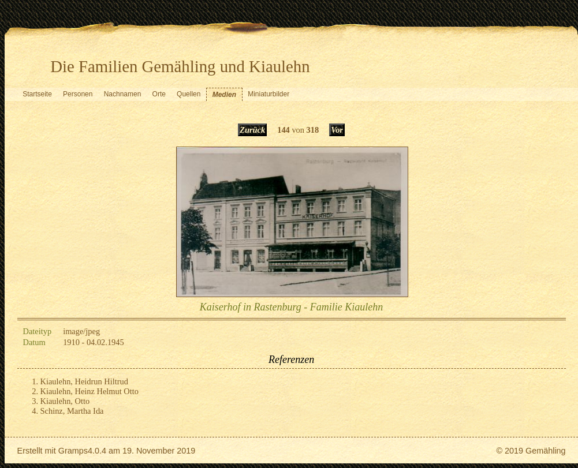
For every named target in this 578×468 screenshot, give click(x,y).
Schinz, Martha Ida (72, 410)
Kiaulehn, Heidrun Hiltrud (84, 381)
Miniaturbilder (268, 94)
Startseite (37, 94)
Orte (159, 94)
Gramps (73, 450)
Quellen (188, 94)
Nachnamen (122, 94)
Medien (224, 95)
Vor (337, 129)
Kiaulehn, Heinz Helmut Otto (89, 391)
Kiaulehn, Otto (65, 401)
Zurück (252, 129)
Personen (77, 94)
